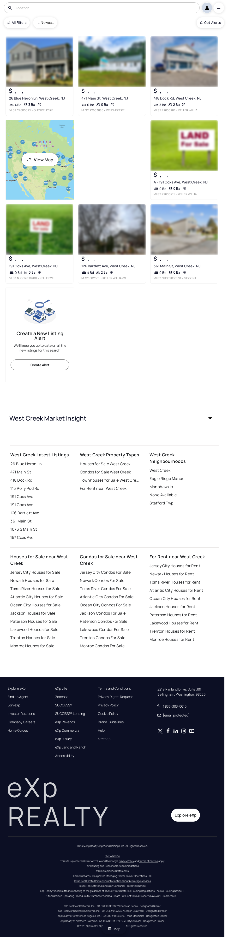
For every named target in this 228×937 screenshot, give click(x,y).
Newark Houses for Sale (32, 580)
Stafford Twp (161, 503)
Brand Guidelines (111, 722)
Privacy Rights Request (115, 696)
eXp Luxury (63, 739)
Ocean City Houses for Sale (35, 605)
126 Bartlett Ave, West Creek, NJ (108, 266)
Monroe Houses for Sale (32, 645)
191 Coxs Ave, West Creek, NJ (33, 266)
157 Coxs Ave (21, 537)
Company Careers (21, 722)
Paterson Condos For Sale (103, 621)
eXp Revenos (65, 722)
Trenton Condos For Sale (102, 637)
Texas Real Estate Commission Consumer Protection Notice (112, 885)
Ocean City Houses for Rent (175, 598)
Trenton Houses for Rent (172, 631)
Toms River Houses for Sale (35, 588)
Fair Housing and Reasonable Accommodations (112, 866)
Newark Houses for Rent (172, 574)
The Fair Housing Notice (168, 891)
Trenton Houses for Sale (32, 637)
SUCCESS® (63, 705)
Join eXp (14, 705)
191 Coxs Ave (21, 496)
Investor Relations (21, 713)
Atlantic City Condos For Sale (106, 596)
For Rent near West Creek (103, 488)
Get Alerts (210, 22)
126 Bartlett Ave (24, 513)
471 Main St (20, 472)
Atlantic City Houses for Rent (176, 590)
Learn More (169, 896)
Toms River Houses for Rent (175, 582)
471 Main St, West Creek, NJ (104, 98)
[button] (112, 418)
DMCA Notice (112, 856)
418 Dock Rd (21, 480)
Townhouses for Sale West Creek (110, 480)
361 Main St (20, 521)
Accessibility (64, 755)
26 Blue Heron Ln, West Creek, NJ (37, 98)
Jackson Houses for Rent (172, 606)
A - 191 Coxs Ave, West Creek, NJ (181, 182)
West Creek (160, 470)
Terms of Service (148, 861)
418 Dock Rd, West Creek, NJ (177, 98)
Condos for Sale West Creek (105, 472)
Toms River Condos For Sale (105, 588)
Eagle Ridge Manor (166, 478)
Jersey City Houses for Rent (175, 565)
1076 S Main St (23, 529)
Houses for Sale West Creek (105, 463)
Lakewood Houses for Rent (174, 623)
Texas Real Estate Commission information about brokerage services (112, 881)
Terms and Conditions (114, 688)
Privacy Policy (108, 705)
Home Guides (18, 730)
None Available (163, 494)
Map (114, 928)
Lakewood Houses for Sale (34, 629)
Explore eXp (16, 688)
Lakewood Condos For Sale (104, 629)
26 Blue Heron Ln (26, 463)
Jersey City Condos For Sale (105, 572)
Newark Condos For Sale (102, 580)
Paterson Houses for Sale (33, 621)
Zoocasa (61, 696)
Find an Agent (18, 696)
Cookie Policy (108, 713)
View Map (39, 160)
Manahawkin (161, 486)
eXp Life (61, 688)
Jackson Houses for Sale (32, 613)
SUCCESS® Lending (70, 713)
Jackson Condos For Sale (103, 613)
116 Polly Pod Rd (24, 488)
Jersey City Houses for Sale (35, 572)
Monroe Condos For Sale (102, 645)
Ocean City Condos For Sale (105, 605)
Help (101, 730)
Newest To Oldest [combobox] (47, 22)
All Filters (16, 22)
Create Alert (39, 365)
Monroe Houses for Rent (172, 639)
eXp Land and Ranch (70, 747)
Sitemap (104, 739)
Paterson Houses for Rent (173, 614)
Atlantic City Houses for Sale (36, 596)
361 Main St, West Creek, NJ (177, 266)
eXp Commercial (67, 730)
